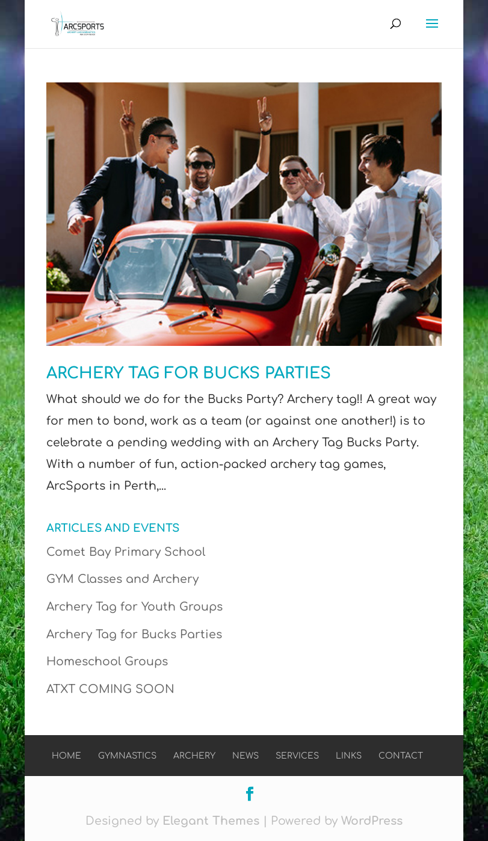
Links (349, 755)
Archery (194, 755)
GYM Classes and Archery (122, 579)
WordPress (372, 821)
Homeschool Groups (107, 661)
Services (297, 755)
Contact (400, 755)
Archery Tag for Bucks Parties (188, 373)
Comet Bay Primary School (125, 552)
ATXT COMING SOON (110, 689)
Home (66, 755)
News (245, 755)
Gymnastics (127, 755)
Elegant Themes (210, 821)
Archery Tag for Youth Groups (134, 606)
